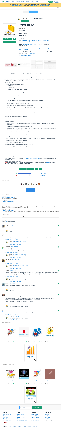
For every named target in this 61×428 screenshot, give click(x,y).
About (37, 1)
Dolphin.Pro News (7, 414)
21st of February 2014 (15, 259)
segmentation (22, 42)
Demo (37, 426)
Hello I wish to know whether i (8, 201)
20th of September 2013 (17, 241)
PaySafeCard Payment (24, 338)
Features (18, 1)
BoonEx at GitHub (21, 417)
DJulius (6, 234)
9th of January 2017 (16, 304)
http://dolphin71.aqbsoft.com (29, 44)
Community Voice (7, 420)
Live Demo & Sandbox (35, 415)
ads (39, 40)
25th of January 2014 (14, 246)
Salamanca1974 (8, 259)
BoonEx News (6, 415)
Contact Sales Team (35, 420)
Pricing (22, 1)
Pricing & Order (34, 418)
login (6, 221)
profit (41, 40)
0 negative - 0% (42, 175)
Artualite (7, 283)
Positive (53, 220)
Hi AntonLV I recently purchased (8, 215)
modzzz (24, 381)
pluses (16, 227)
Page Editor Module (50, 380)
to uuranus (22, 316)
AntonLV (10, 229)
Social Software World (7, 418)
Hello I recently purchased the (8, 210)
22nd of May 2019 (12, 309)
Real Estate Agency (10, 380)
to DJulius (24, 241)
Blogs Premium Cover (11, 338)
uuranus (7, 309)
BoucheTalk (7, 246)
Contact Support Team (22, 420)
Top (47, 220)
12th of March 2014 (13, 270)
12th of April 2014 (13, 283)
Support (32, 1)
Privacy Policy (47, 417)
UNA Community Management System (40, 5)
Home (13, 1)
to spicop (21, 229)
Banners (48, 162)
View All (57, 322)
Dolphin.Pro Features (35, 414)
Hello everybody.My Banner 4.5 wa (8, 197)
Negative (57, 220)
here (28, 156)
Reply (11, 227)
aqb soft (28, 42)
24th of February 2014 (16, 265)
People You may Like (37, 338)
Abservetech (50, 381)
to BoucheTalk (23, 254)
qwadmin (7, 270)
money (32, 40)
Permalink (7, 227)
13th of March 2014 (16, 278)
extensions (24, 40)
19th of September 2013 (13, 234)
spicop (6, 225)
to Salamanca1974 (25, 265)
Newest (40, 220)
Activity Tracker (30, 356)
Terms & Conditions (48, 418)
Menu (57, 7)
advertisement (47, 40)
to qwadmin (22, 278)
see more (32, 53)
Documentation (20, 415)
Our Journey (5, 417)
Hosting (27, 1)
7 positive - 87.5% (42, 173)
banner (35, 40)
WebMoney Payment (50, 338)
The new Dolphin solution (18, 5)
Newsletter (30, 398)
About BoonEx (47, 415)
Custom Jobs (20, 418)
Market (26, 11)
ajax (29, 40)
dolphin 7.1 (33, 42)
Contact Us (46, 414)
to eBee (22, 304)
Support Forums (20, 414)
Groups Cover (37, 380)
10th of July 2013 (11, 225)
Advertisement (28, 38)
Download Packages (35, 417)
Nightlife (24, 380)
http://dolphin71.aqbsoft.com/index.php (31, 158)
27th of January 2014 (16, 254)
